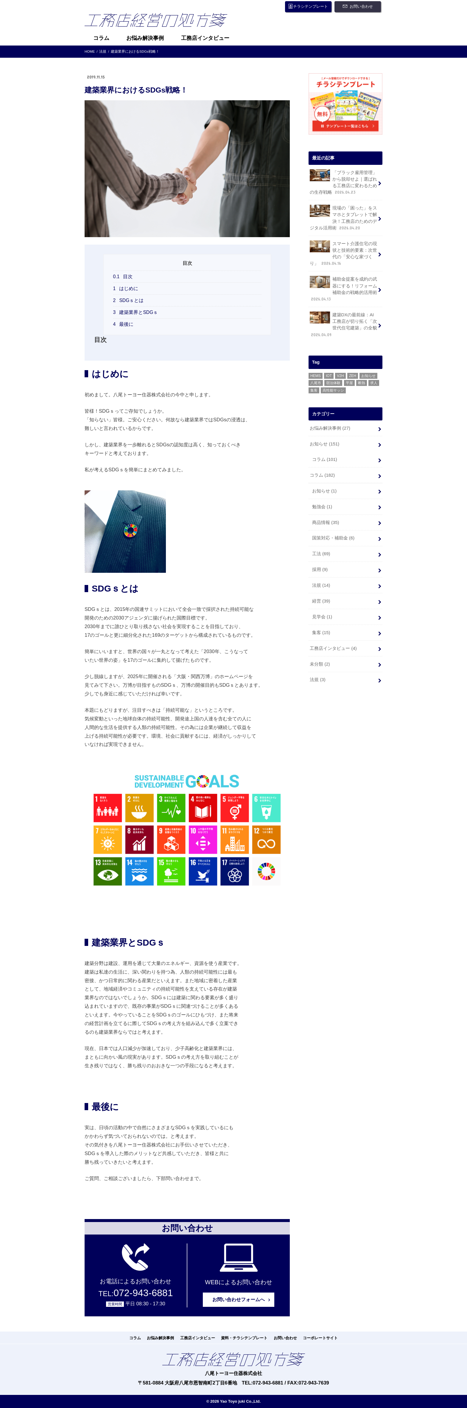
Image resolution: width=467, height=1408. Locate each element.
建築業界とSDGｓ (135, 312)
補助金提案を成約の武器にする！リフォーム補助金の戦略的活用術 (343, 289)
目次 (123, 276)
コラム (101, 38)
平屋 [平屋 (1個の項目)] (349, 383)
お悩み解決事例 (145, 38)
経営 (321, 601)
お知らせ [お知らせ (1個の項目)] (368, 376)
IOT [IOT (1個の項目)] (329, 376)
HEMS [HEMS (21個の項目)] (315, 376)
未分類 (320, 663)
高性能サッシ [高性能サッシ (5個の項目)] (333, 390)
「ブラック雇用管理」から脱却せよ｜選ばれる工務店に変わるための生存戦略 (343, 182)
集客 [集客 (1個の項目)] (313, 390)
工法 (321, 553)
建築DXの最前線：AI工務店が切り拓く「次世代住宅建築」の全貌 (343, 325)
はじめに (125, 288)
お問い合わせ (361, 6)
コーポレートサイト (320, 1338)
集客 (321, 632)
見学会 (322, 616)
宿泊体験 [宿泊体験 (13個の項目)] (333, 383)
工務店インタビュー (205, 38)
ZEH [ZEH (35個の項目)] (352, 376)
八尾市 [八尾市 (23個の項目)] (315, 383)
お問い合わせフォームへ (238, 1299)
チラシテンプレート (310, 6)
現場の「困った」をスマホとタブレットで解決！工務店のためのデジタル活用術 (343, 218)
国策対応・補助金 (333, 538)
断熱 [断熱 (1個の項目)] (361, 383)
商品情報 (325, 522)
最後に (123, 324)
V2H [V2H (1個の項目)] (340, 376)
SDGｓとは (128, 300)
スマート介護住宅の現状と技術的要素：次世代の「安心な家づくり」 (343, 253)
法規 (321, 585)
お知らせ (324, 444)
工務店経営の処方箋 (160, 22)
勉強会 (322, 506)
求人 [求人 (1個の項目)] (373, 383)
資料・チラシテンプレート (244, 1338)
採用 (320, 569)
